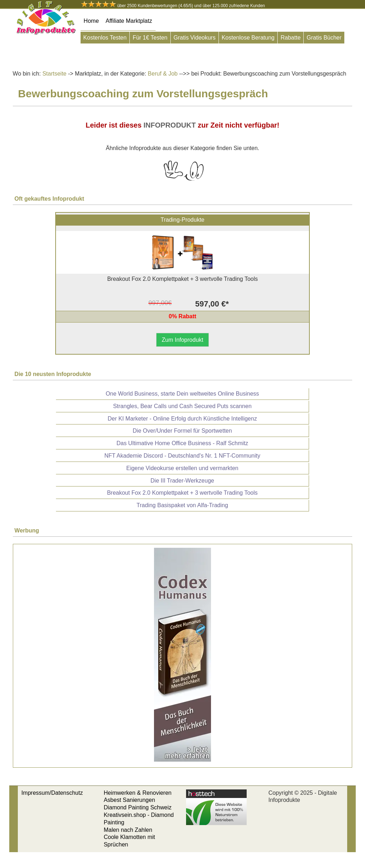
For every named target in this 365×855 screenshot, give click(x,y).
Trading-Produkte (182, 220)
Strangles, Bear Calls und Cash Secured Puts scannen (182, 406)
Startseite (54, 74)
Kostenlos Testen (105, 38)
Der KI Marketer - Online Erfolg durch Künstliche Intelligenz (182, 419)
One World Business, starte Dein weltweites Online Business (182, 394)
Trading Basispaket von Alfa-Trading (182, 505)
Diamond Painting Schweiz (137, 807)
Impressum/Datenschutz (52, 793)
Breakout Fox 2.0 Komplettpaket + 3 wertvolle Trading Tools (182, 493)
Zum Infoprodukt (183, 340)
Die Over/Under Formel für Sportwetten (182, 431)
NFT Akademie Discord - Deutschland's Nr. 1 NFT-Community (182, 456)
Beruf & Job (162, 74)
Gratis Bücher (324, 38)
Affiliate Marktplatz (129, 21)
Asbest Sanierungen (129, 800)
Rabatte (290, 38)
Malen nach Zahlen (128, 830)
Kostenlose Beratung (248, 38)
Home (91, 21)
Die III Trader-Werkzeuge (182, 481)
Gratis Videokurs (195, 38)
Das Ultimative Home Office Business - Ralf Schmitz (182, 443)
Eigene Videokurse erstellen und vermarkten (182, 468)
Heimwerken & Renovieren (137, 793)
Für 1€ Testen (150, 38)
